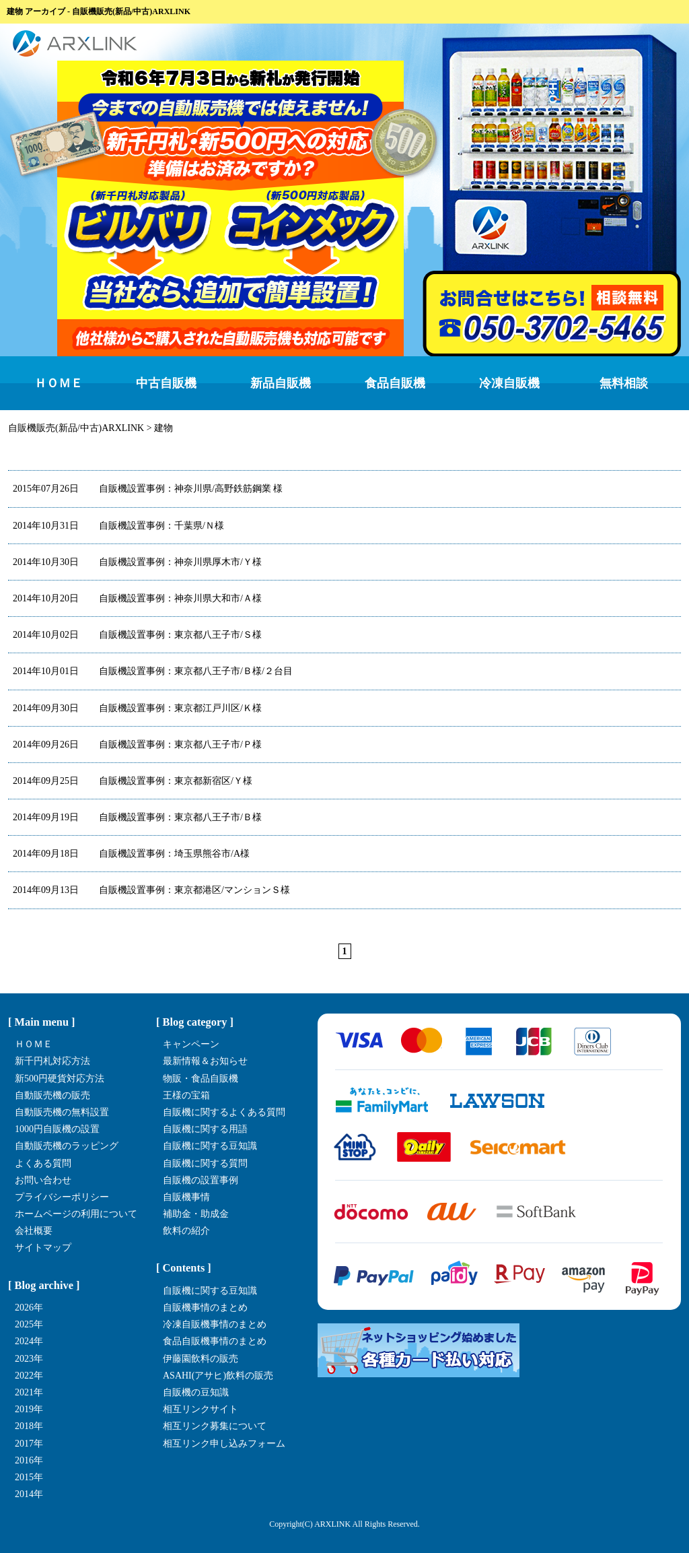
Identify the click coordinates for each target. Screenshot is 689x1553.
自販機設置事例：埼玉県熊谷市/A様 (131, 854)
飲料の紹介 (186, 1231)
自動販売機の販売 (52, 1095)
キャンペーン (191, 1044)
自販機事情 (186, 1197)
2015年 (29, 1477)
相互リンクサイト (200, 1409)
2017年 (29, 1444)
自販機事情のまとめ (205, 1307)
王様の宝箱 (186, 1095)
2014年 (29, 1494)
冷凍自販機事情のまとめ (214, 1324)
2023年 (29, 1359)
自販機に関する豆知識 (210, 1146)
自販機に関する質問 (205, 1163)
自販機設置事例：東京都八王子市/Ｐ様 (137, 744)
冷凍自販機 (509, 383)
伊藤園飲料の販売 (200, 1359)
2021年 (29, 1392)
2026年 (29, 1307)
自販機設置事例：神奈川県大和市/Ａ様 (137, 598)
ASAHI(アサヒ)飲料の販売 (218, 1375)
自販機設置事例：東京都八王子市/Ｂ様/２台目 (153, 671)
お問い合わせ (43, 1180)
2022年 (29, 1375)
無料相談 (624, 383)
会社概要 (33, 1231)
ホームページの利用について (76, 1214)
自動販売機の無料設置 (62, 1112)
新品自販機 (280, 383)
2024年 (29, 1341)
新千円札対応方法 (52, 1061)
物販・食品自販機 (200, 1078)
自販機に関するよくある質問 (224, 1112)
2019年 (29, 1409)
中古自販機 (166, 383)
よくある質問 (43, 1163)
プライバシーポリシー (62, 1197)
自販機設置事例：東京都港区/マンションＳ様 (151, 890)
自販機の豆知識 (196, 1392)
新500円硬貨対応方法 (59, 1078)
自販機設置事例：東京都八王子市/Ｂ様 (137, 817)
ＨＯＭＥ (58, 383)
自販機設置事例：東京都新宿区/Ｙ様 (132, 781)
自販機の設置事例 (200, 1180)
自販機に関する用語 (205, 1129)
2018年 (29, 1426)
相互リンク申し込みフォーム (224, 1444)
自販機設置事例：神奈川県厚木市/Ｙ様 (137, 562)
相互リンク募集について (214, 1426)
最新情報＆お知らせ (205, 1061)
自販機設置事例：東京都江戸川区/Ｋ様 (137, 708)
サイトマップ (43, 1248)
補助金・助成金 (196, 1214)
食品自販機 (395, 383)
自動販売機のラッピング (66, 1146)
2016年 (29, 1460)
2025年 (29, 1324)
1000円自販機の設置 (57, 1129)
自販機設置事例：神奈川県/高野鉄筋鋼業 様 (148, 489)
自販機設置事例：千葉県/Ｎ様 (118, 526)
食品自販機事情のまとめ (214, 1341)
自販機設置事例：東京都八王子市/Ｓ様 (137, 635)
